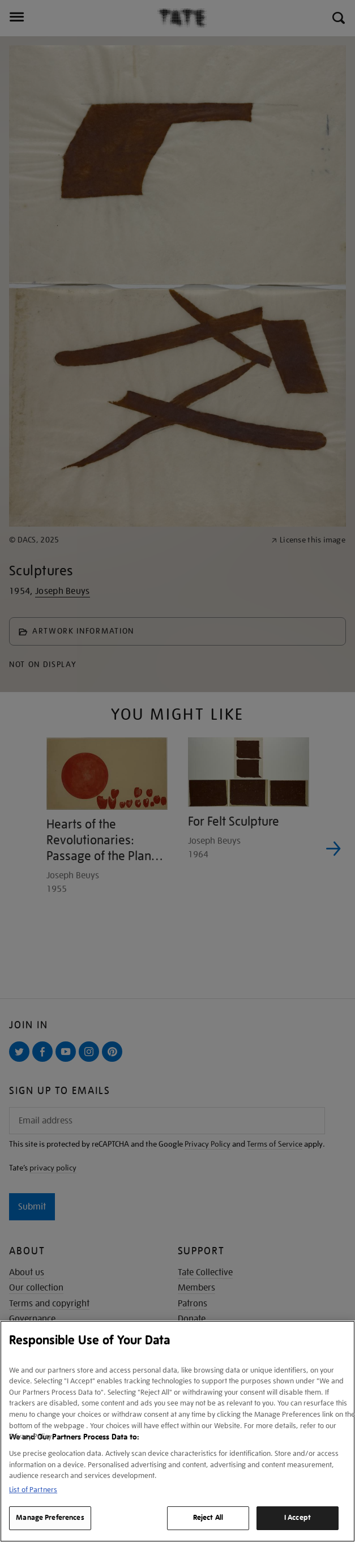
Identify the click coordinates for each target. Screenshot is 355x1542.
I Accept (297, 1518)
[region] (177, 1431)
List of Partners (33, 1489)
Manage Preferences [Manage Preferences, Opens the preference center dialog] (50, 1518)
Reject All (208, 1518)
